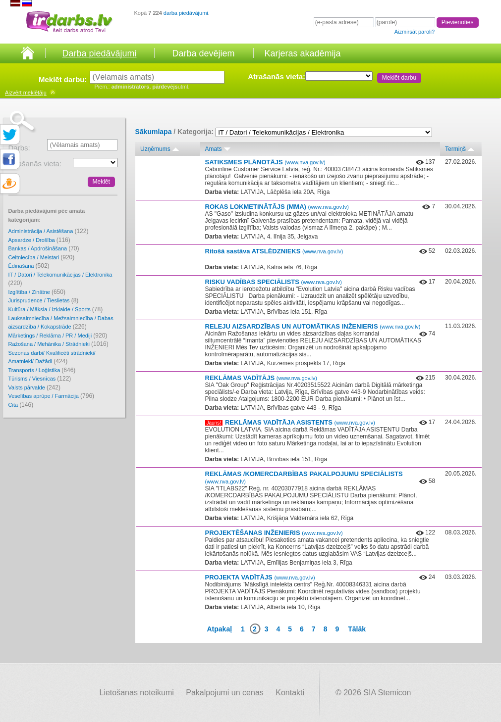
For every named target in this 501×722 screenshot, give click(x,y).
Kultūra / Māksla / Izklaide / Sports (55, 309)
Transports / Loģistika (42, 370)
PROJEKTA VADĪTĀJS (260, 577)
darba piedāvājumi (186, 13)
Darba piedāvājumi (99, 53)
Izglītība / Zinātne (36, 292)
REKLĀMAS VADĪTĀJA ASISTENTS (300, 422)
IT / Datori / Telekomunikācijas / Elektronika (60, 279)
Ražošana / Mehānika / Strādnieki (58, 343)
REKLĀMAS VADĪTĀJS (261, 378)
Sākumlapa (153, 132)
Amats (213, 148)
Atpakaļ (219, 629)
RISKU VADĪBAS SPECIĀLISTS (273, 282)
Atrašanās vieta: (276, 76)
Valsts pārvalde (34, 387)
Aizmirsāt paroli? (414, 32)
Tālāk (357, 629)
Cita (21, 404)
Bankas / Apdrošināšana (43, 248)
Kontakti (290, 692)
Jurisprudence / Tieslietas (43, 300)
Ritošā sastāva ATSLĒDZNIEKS (274, 251)
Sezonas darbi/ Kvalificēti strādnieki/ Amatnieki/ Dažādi (52, 357)
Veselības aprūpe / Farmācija (51, 395)
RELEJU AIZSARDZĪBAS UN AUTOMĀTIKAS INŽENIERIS (313, 326)
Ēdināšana (29, 265)
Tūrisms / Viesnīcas (39, 378)
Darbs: (19, 148)
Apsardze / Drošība (39, 240)
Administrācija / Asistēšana (48, 231)
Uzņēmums (155, 148)
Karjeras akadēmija (302, 53)
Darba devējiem (203, 53)
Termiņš (455, 148)
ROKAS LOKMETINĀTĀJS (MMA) (277, 206)
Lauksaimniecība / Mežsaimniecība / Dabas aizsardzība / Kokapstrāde (60, 323)
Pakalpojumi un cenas (225, 692)
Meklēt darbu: (63, 79)
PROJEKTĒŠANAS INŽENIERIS (274, 532)
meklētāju (26, 93)
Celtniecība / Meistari (41, 257)
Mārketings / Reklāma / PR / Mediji (58, 335)
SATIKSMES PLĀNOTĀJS (265, 162)
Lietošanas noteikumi (137, 692)
